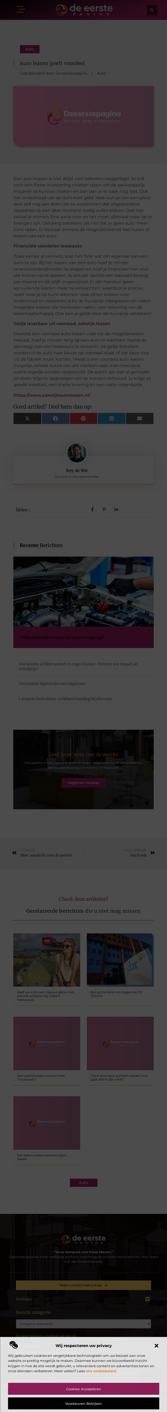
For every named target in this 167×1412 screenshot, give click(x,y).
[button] (156, 1345)
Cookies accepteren (83, 1389)
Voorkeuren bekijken (83, 1403)
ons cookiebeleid (101, 1371)
